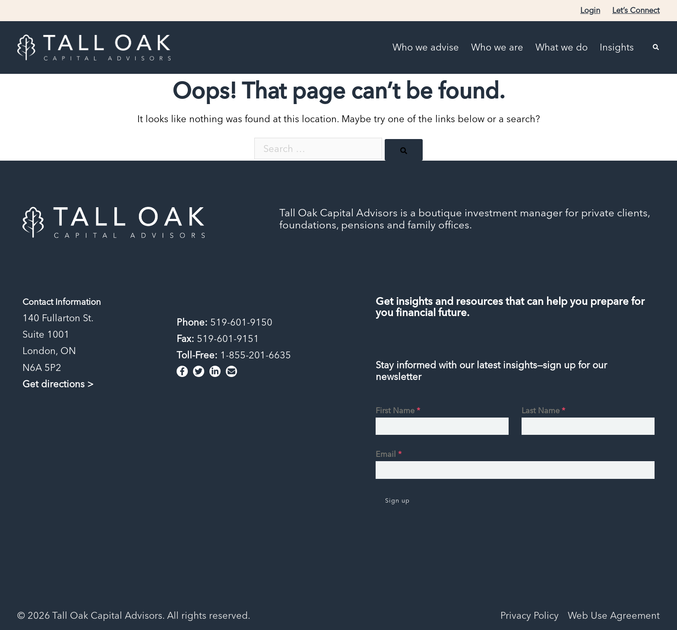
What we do (561, 47)
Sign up (397, 500)
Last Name (543, 410)
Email (389, 454)
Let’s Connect (636, 10)
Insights (617, 47)
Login (590, 10)
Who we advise (425, 47)
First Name (398, 410)
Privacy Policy (529, 615)
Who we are (497, 47)
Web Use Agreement (614, 615)
